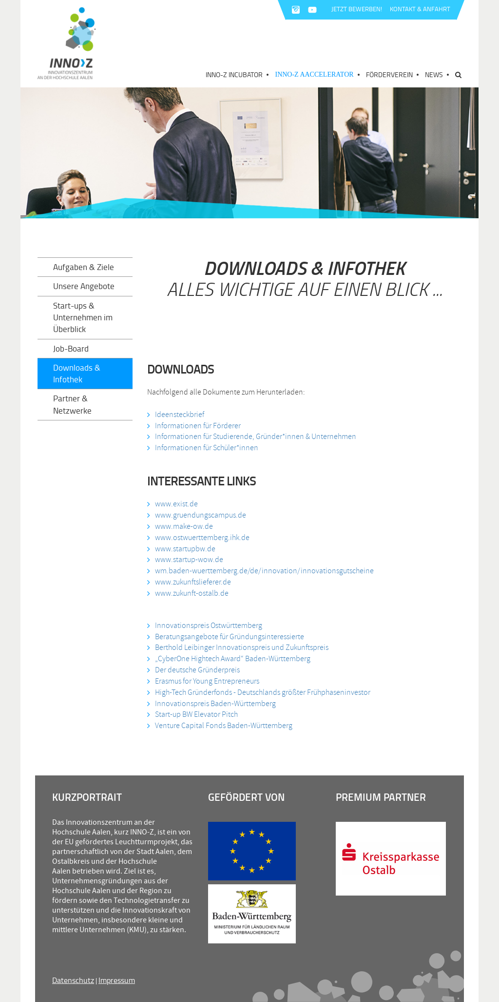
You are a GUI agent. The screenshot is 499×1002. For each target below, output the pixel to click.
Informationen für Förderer (198, 426)
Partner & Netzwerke (72, 404)
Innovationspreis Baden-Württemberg (215, 704)
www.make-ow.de (184, 526)
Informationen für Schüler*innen (206, 448)
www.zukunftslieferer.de (193, 582)
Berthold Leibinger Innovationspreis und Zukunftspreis (241, 647)
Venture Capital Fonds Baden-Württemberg (223, 726)
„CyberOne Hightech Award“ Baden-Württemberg (232, 659)
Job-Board (71, 348)
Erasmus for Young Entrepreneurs (207, 681)
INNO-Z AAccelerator (314, 74)
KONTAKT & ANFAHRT (420, 8)
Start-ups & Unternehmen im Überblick (83, 317)
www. (164, 515)
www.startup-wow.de (189, 559)
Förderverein (389, 74)
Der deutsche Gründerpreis (197, 670)
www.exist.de (176, 504)
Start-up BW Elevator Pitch (196, 714)
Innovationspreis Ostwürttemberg (208, 625)
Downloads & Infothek (76, 373)
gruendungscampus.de (210, 515)
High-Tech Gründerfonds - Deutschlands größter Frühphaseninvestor (262, 692)
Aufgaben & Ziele (83, 266)
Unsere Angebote (84, 286)
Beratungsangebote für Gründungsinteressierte (229, 637)
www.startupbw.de (185, 549)
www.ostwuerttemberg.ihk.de (202, 538)
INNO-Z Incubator (234, 74)
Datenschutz (73, 980)
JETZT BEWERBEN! (356, 8)
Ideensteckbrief (179, 414)
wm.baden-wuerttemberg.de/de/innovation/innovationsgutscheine (264, 571)
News (434, 74)
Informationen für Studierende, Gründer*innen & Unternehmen (255, 436)
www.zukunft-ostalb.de (192, 593)
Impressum (116, 980)
